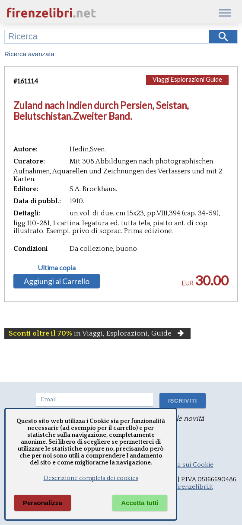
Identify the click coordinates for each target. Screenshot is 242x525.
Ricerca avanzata (29, 54)
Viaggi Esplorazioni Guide (187, 79)
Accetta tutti (140, 502)
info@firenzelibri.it (186, 486)
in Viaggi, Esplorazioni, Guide (97, 333)
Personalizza (42, 502)
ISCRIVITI (182, 400)
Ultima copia (57, 267)
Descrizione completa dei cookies (91, 478)
